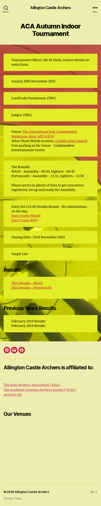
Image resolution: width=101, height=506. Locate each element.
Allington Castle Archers (50, 8)
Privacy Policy (13, 498)
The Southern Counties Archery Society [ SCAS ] (40, 390)
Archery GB (12, 395)
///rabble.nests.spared (70, 141)
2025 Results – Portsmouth (31, 288)
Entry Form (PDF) (24, 220)
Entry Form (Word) (26, 216)
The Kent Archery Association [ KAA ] (32, 385)
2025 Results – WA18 (27, 283)
